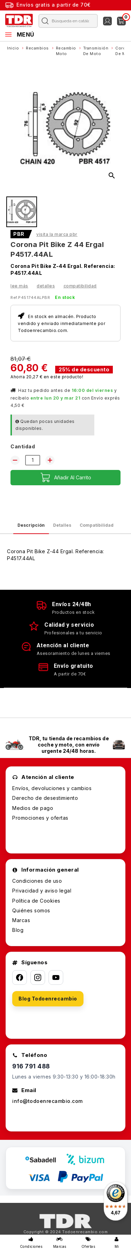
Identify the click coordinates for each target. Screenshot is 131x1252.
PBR (18, 234)
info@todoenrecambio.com (47, 1101)
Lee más (19, 285)
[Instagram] (37, 977)
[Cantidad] (32, 460)
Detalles (46, 285)
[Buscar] (67, 21)
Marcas (21, 920)
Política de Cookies (36, 901)
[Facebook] (19, 977)
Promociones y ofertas (40, 818)
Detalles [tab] (62, 525)
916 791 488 (31, 1066)
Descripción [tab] (31, 525)
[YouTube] (56, 977)
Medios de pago (32, 808)
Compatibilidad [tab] (97, 525)
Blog (17, 930)
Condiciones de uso (37, 881)
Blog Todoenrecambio (48, 999)
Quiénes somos (31, 910)
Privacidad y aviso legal (41, 891)
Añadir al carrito (65, 477)
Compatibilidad (80, 285)
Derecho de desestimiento (45, 798)
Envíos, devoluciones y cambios (52, 788)
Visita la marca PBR (57, 234)
